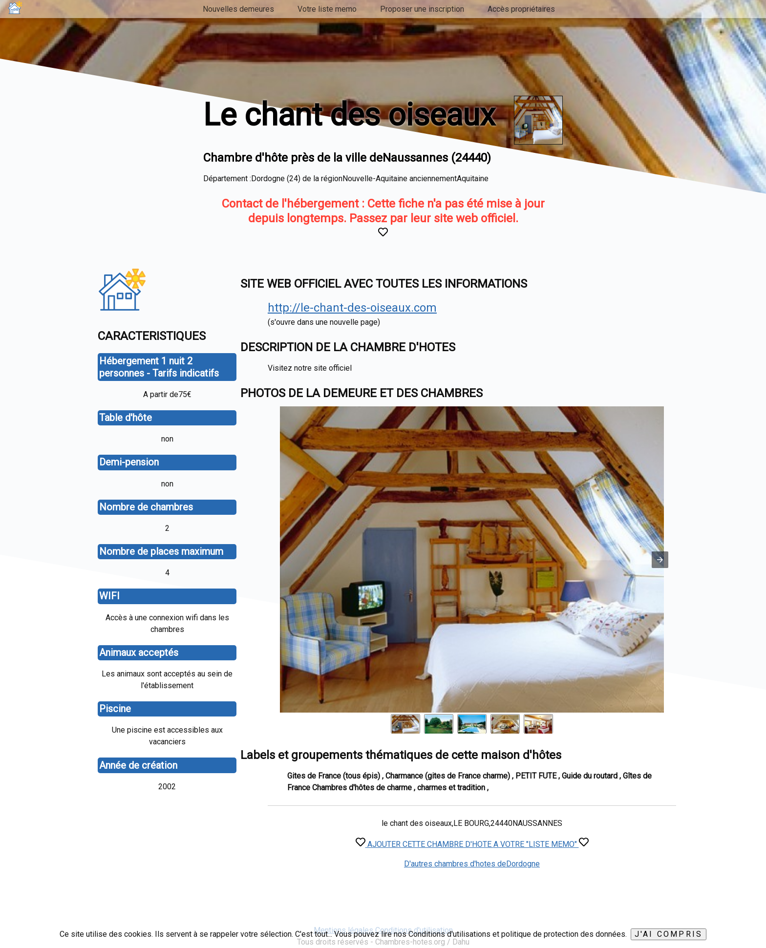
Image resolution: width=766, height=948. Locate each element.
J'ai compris (668, 934)
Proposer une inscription (422, 9)
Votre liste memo (327, 9)
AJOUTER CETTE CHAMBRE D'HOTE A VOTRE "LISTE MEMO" (472, 844)
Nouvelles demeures (238, 9)
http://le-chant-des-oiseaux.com (352, 308)
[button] (660, 559)
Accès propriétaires (521, 9)
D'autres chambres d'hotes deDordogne (472, 863)
